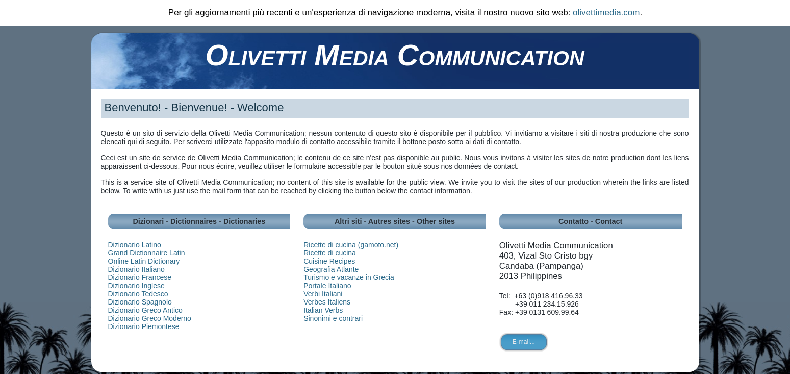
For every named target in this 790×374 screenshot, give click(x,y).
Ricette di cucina (329, 253)
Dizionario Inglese (136, 286)
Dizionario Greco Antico (145, 310)
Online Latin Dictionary (144, 261)
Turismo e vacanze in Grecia (348, 277)
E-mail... (524, 341)
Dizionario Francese (140, 277)
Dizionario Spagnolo (140, 302)
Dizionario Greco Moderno (149, 318)
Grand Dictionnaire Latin (146, 253)
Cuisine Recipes (329, 261)
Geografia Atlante (331, 269)
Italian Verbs (323, 310)
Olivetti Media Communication (394, 55)
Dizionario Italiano (136, 269)
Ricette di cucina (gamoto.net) (350, 245)
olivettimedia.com (606, 12)
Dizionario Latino (134, 245)
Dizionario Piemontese (144, 326)
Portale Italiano (327, 286)
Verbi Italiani (322, 294)
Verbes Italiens (326, 302)
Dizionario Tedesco (138, 294)
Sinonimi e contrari (333, 318)
